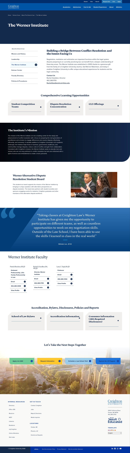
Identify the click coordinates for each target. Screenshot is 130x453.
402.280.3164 (62, 279)
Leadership (15, 59)
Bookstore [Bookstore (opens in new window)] (12, 425)
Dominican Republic (37, 435)
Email (13, 282)
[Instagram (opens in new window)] (117, 448)
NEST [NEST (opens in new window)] (10, 417)
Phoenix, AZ (34, 431)
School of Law (16, 15)
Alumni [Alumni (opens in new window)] (85, 1)
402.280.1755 (39, 283)
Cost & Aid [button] (87, 7)
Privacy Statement (61, 449)
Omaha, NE (34, 427)
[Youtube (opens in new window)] (120, 448)
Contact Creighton (36, 405)
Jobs (32, 409)
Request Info (106, 1)
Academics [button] (66, 7)
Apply (119, 1)
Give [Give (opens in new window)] (91, 1)
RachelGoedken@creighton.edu (58, 83)
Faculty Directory (17, 75)
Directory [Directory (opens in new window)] (11, 405)
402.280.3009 (16, 286)
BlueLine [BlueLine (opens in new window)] (11, 413)
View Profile (15, 290)
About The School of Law (28, 15)
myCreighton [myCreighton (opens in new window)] (13, 429)
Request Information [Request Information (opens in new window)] (47, 361)
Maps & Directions (36, 413)
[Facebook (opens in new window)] (115, 448)
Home (9, 15)
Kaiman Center (16, 70)
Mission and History (18, 54)
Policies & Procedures (19, 81)
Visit (113, 1)
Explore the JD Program (107, 361)
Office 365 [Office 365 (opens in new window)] (12, 409)
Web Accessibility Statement (75, 449)
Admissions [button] (77, 7)
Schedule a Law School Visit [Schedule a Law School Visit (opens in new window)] (78, 361)
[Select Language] (115, 433)
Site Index (12, 437)
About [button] (111, 7)
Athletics (119, 7)
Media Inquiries (35, 417)
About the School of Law (18, 49)
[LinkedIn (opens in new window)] (112, 448)
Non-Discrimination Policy (48, 449)
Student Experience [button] (100, 7)
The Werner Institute (18, 65)
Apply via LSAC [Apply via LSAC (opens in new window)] (18, 361)
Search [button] (97, 1)
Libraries (11, 421)
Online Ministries (14, 433)
